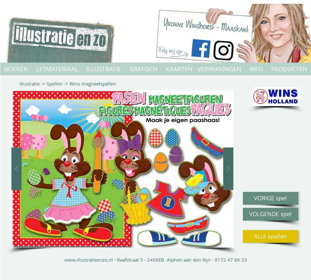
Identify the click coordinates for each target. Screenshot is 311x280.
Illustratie (29, 83)
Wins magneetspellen (92, 83)
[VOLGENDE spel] (270, 214)
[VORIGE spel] (270, 198)
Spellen (54, 83)
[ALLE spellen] (270, 236)
